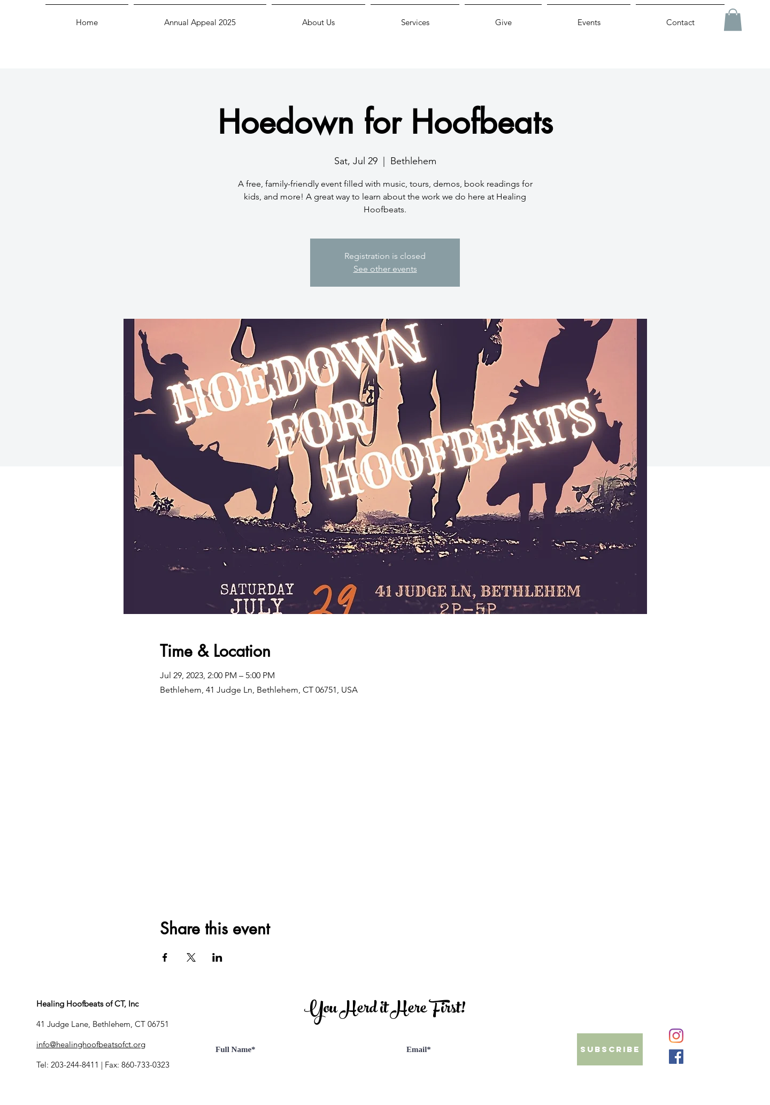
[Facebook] (676, 1056)
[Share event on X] (191, 957)
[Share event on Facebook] (165, 957)
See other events (385, 269)
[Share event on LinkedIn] (217, 957)
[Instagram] (676, 1036)
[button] (732, 20)
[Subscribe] (610, 1049)
